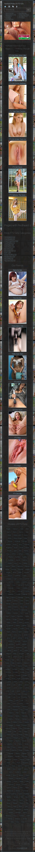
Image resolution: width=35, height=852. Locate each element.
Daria (21, 601)
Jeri (21, 650)
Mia (21, 728)
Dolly (21, 604)
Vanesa (10, 812)
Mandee (10, 716)
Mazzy (27, 722)
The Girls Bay (23, 13)
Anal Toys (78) (9, 247)
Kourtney (11, 675)
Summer (25, 791)
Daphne (8, 601)
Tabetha (8, 797)
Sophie (8, 788)
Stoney (17, 791)
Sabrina (26, 766)
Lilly (14, 697)
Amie (15, 544)
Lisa (22, 700)
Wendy (10, 819)
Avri (20, 563)
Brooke (26, 572)
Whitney (18, 819)
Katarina (19, 663)
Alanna (21, 532)
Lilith (9, 697)
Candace (8, 579)
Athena (10, 557)
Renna (22, 759)
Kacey (7, 660)
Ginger (15, 619)
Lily (19, 697)
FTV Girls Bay (10, 19)
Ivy (20, 635)
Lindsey (10, 700)
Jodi (27, 654)
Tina (27, 803)
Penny (17, 753)
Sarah (20, 769)
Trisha (20, 806)
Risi (13, 763)
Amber (24, 541)
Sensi (14, 775)
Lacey (9, 682)
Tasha (9, 800)
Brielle (27, 569)
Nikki (8, 747)
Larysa (26, 685)
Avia (15, 563)
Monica (8, 738)
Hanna (26, 622)
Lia (29, 691)
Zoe (17, 822)
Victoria (21, 816)
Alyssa (10, 541)
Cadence (17, 576)
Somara (11, 784)
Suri (7, 794)
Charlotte (10, 588)
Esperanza (24, 610)
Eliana (16, 607)
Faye (7, 616)
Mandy (17, 716)
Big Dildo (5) (8, 259)
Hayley (15, 629)
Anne (21, 548)
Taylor (21, 800)
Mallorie (23, 713)
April (15, 551)
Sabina (20, 766)
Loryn (14, 703)
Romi (18, 763)
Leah (21, 688)
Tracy (9, 806)
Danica (13, 597)
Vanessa (18, 812)
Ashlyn (20, 554)
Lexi (12, 691)
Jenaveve (19, 647)
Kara (28, 660)
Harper (24, 625)
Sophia (24, 784)
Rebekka (8, 759)
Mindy (9, 735)
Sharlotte (18, 778)
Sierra (21, 781)
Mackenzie (16, 707)
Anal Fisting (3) (9, 243)
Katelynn (27, 663)
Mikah (9, 731)
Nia (15, 744)
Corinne (19, 591)
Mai (21, 710)
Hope (8, 632)
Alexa (9, 535)
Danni (27, 597)
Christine (24, 588)
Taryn (27, 797)
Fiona (13, 616)
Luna (8, 707)
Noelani (20, 747)
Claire (7, 591)
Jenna (9, 650)
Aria (20, 551)
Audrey (24, 557)
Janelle (10, 641)
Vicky (15, 816)
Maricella (25, 716)
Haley (15, 622)
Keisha (20, 666)
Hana (20, 622)
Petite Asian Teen (24, 15)
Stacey (15, 788)
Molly (26, 735)
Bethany (20, 566)
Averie (10, 563)
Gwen (27, 619)
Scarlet (17, 772)
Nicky (20, 744)
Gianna (8, 619)
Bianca (27, 566)
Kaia (13, 660)
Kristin (8, 678)
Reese (15, 759)
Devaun (15, 604)
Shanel (10, 778)
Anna (15, 548)
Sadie (8, 769)
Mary (20, 722)
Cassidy (24, 582)
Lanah (8, 685)
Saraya (26, 769)
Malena (11, 713)
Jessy (15, 654)
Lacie (15, 682)
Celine (20, 585)
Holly (27, 629)
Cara (20, 579)
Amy (20, 544)
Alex (27, 532)
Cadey (24, 576)
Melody (14, 728)
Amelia (8, 544)
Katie (8, 666)
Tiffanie (14, 803)
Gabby (27, 616)
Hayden (8, 629)
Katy (14, 666)
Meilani (24, 725)
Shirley (9, 781)
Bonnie (13, 569)
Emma (16, 610)
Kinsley (15, 672)
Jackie (25, 635)
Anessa (26, 544)
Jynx (26, 657)
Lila (14, 694)
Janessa (17, 641)
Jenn (25, 647)
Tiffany (21, 803)
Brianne (20, 569)
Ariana (26, 551)
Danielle (20, 597)
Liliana (25, 694)
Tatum (15, 800)
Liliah (19, 694)
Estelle (8, 613)
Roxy (8, 766)
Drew (27, 604)
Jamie (26, 638)
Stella (27, 788)
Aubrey (17, 557)
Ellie (26, 607)
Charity (26, 585)
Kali (18, 660)
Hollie (22, 629)
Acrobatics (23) (9, 237)
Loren (8, 703)
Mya (21, 738)
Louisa (21, 703)
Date (17, 51)
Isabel (20, 632)
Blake (7, 569)
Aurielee (10, 560)
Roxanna (25, 763)
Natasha (9, 744)
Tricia (14, 806)
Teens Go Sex (9, 13)
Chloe (18, 588)
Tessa (8, 803)
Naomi (17, 741)
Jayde (18, 644)
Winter (25, 819)
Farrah (27, 613)
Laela (21, 682)
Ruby (13, 766)
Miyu (14, 735)
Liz (26, 700)
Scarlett (24, 772)
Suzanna (13, 794)
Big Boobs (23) (9, 257)
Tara (21, 797)
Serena (20, 775)
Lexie (18, 691)
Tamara (15, 797)
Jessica (8, 654)
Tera (26, 800)
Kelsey (8, 669)
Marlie (15, 722)
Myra (27, 738)
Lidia (9, 694)
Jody (9, 657)
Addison (15, 529)
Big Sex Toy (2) (9, 261)
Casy (14, 585)
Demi (27, 601)
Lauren (8, 688)
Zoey (23, 822)
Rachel (17, 756)
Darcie (16, 601)
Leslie (7, 691)
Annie (27, 548)
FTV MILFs (9, 16)
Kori (28, 672)
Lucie (27, 703)
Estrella (15, 613)
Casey (18, 582)
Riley (8, 763)
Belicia (8, 566)
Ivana (15, 635)
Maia (26, 710)
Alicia (9, 538)
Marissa (24, 719)
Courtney (11, 594)
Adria (22, 529)
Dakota (25, 594)
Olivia (7, 750)
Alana (15, 532)
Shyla (15, 781)
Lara (14, 685)
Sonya (18, 784)
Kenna (21, 669)
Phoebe (10, 756)
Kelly (26, 666)
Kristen (25, 675)
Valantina (10, 809)
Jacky (8, 638)
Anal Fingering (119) (11, 241)
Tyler (26, 806)
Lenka (27, 688)
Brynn (10, 576)
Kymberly (26, 678)
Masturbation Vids (11, 15)
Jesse (26, 650)
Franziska (20, 616)
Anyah (9, 551)
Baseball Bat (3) (10, 251)
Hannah (10, 625)
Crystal (18, 594)
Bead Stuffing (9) (10, 255)
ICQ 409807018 (22, 848)
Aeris (27, 529)
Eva (21, 613)
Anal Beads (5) (9, 239)
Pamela (10, 753)
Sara (14, 769)
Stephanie (10, 791)
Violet (28, 816)
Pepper (24, 753)
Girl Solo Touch (23, 16)
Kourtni (18, 675)
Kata (13, 663)
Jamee (20, 638)
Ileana (14, 632)
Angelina (9, 548)
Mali (17, 713)
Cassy (8, 585)
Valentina (18, 809)
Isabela (26, 632)
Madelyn (25, 707)
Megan (18, 725)
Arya (7, 554)
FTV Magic (22, 18)
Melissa (7, 728)
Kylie (18, 678)
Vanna (25, 812)
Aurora (18, 560)
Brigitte (8, 572)
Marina (10, 719)
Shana (27, 775)
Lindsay (24, 697)
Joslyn (15, 657)
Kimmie (8, 672)
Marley (8, 722)
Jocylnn (21, 654)
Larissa (20, 685)
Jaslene (24, 641)
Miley (26, 731)
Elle (21, 607)
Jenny (15, 650)
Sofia (26, 781)
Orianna (13, 750)
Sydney (26, 794)
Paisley (27, 750)
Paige (20, 750)
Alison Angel (18, 538)
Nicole (26, 744)
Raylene (24, 756)
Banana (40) (8, 249)
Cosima (26, 591)
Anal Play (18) (9, 245)
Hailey (8, 622)
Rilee (28, 759)
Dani (7, 597)
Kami (23, 660)
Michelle (27, 728)
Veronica (8, 816)
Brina (14, 572)
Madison (15, 710)
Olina (26, 747)
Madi (8, 710)
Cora (13, 591)
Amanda (17, 541)
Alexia (26, 535)
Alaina (9, 532)
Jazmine (10, 647)
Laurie (15, 688)
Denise (8, 604)
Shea (25, 778)
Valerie (25, 809)
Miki (15, 731)
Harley (18, 625)
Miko (20, 731)
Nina (13, 747)
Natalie (24, 741)
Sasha (11, 772)
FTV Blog (8, 18)
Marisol (17, 719)
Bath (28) (7, 253)
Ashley (14, 554)
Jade (14, 638)
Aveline (24, 560)
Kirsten (22, 672)
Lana (26, 682)
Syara (20, 794)
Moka (20, 735)
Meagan (10, 725)
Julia (20, 657)
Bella (13, 566)
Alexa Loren (17, 535)
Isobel (9, 635)
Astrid (27, 554)
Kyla (13, 678)
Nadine (10, 741)
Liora (16, 700)
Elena (9, 607)
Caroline (10, 582)
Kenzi (27, 669)
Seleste (8, 775)
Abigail (8, 529)
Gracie (21, 619)
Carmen (27, 579)
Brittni (20, 572)
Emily (10, 610)
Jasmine (11, 644)
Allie (25, 538)
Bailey (26, 563)
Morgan (15, 738)
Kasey (7, 663)
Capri (15, 579)
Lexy (23, 691)
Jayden (24, 644)
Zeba (12, 822)
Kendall (14, 669)
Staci (21, 788)
